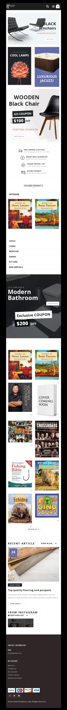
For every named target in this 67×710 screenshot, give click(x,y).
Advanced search (15, 678)
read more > (16, 604)
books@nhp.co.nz (14, 653)
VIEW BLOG (49, 543)
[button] (31, 415)
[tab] (33, 194)
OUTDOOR (14, 194)
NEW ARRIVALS (16, 267)
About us (11, 665)
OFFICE (12, 241)
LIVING (12, 246)
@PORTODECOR (18, 615)
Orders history (13, 675)
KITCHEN (13, 262)
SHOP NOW (50, 39)
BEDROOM (14, 251)
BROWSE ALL (33, 529)
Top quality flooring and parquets (29, 590)
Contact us (12, 669)
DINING (12, 256)
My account (12, 672)
